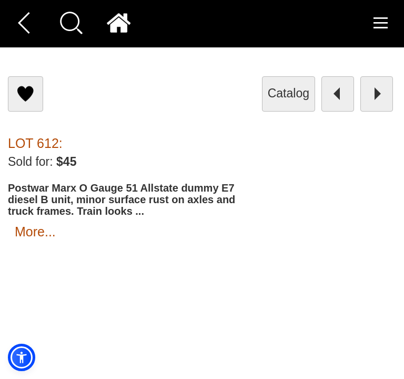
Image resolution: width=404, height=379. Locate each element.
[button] (22, 357)
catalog (288, 93)
